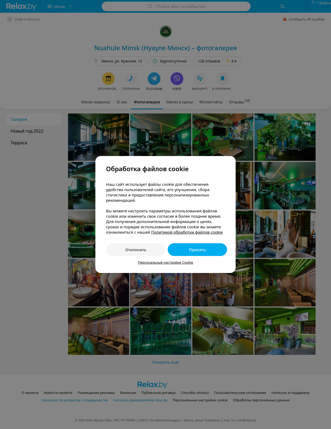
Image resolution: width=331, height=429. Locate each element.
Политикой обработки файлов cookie (187, 232)
